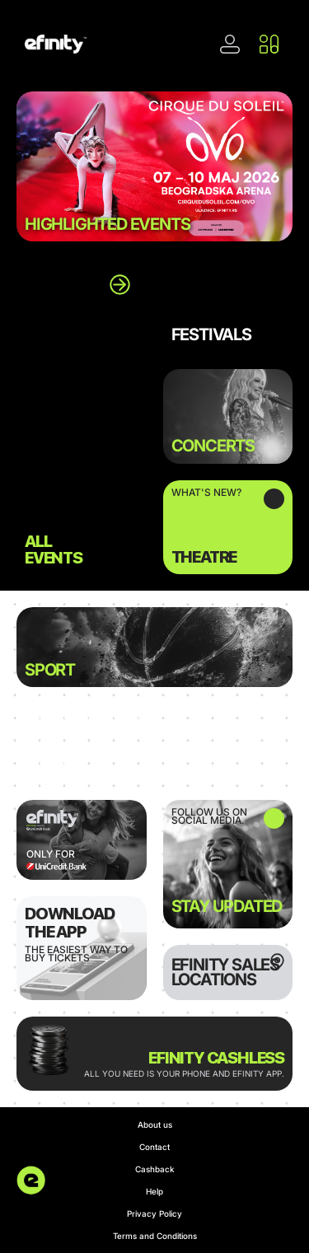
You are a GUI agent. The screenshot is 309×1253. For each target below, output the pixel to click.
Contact (154, 1147)
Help (154, 1191)
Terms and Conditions (155, 1236)
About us (155, 1124)
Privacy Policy (154, 1213)
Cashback (155, 1169)
